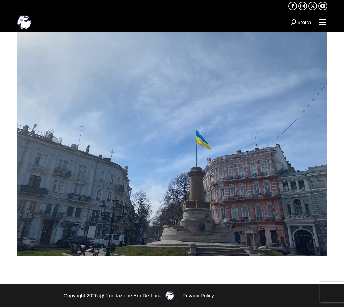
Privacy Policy (198, 295)
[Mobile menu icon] (322, 22)
